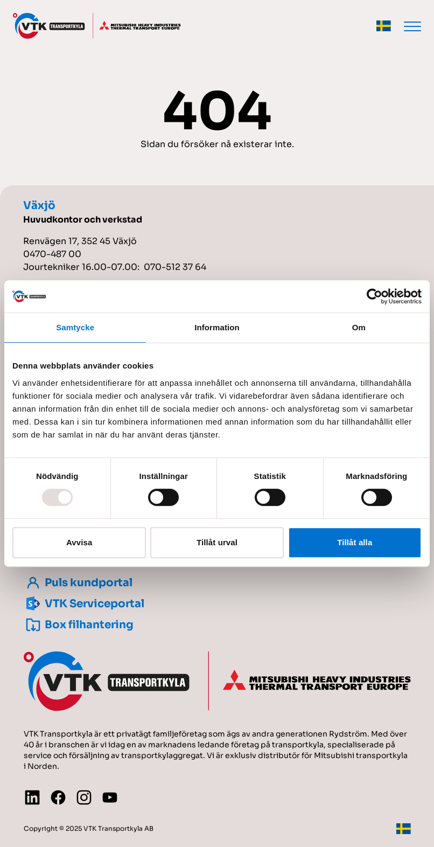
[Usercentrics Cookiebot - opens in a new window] (374, 296)
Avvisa (79, 542)
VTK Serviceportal (84, 603)
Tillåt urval (217, 542)
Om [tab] (359, 327)
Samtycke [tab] (75, 327)
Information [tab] (217, 327)
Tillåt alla (354, 542)
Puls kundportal (78, 582)
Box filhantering (79, 624)
